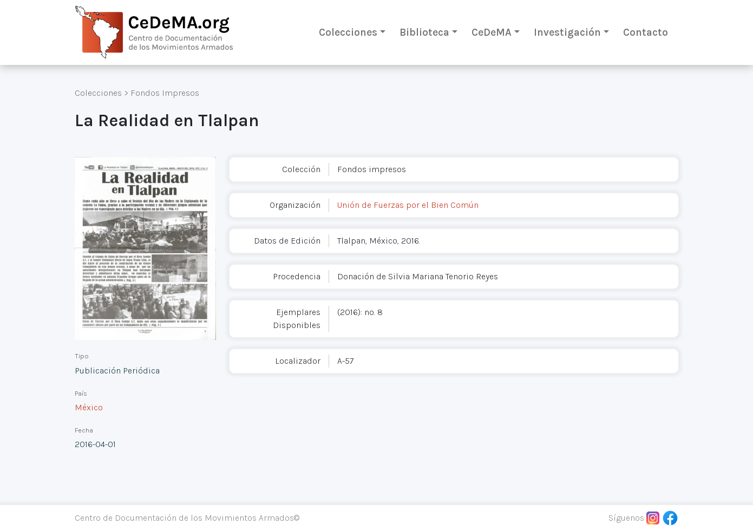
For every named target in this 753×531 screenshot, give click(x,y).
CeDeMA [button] (492, 32)
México (89, 407)
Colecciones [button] (348, 32)
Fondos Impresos (164, 93)
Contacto (645, 32)
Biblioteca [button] (424, 32)
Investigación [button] (567, 32)
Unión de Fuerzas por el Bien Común (408, 205)
